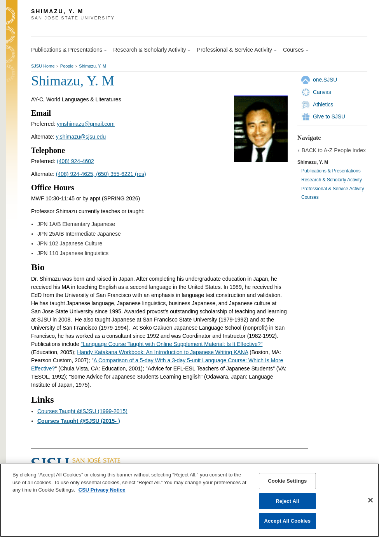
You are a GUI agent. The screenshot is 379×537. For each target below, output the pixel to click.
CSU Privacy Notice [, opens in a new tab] (102, 490)
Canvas (322, 92)
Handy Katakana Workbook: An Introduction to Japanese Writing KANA (162, 352)
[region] (189, 500)
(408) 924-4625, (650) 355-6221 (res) (101, 174)
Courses (310, 197)
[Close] (370, 500)
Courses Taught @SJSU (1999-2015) (82, 411)
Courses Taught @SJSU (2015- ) (78, 421)
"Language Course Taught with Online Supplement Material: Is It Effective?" (172, 344)
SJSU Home (43, 66)
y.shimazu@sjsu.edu (81, 137)
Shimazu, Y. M (92, 66)
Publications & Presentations (331, 171)
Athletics (323, 104)
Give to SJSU (329, 116)
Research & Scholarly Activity (331, 179)
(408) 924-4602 (75, 161)
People (66, 66)
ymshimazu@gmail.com (86, 124)
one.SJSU (325, 79)
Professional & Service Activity (332, 188)
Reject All (287, 501)
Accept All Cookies (287, 521)
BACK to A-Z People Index (334, 150)
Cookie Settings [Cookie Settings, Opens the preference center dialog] (287, 481)
